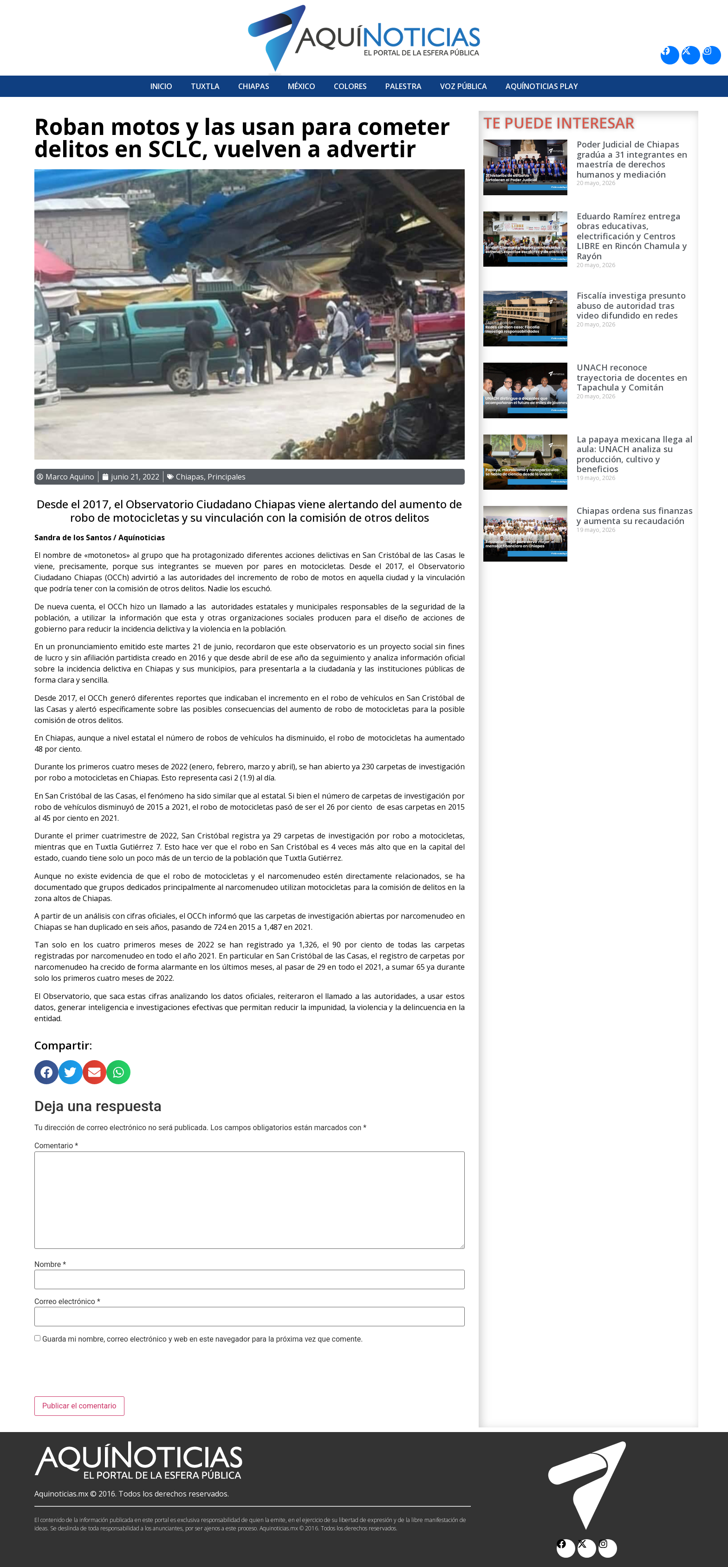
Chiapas (253, 86)
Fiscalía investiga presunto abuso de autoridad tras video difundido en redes (631, 305)
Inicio (161, 86)
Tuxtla (205, 86)
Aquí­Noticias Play (542, 86)
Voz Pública (463, 86)
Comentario (56, 1146)
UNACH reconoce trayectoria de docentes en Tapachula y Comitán (632, 377)
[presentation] (105, 1374)
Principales (227, 477)
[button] (46, 1072)
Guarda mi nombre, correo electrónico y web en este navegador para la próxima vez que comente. (202, 1339)
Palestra (403, 86)
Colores (350, 86)
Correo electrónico (67, 1301)
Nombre (50, 1264)
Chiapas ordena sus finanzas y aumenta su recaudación (635, 515)
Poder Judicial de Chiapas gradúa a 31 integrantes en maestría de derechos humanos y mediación (632, 159)
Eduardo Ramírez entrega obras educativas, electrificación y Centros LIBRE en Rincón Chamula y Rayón (632, 236)
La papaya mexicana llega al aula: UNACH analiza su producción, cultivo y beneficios (635, 454)
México (301, 86)
